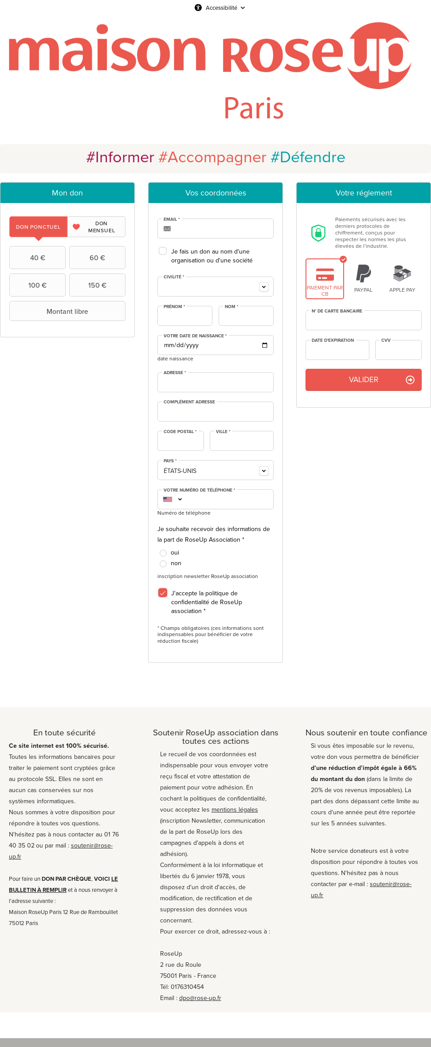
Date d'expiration (333, 340)
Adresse (175, 372)
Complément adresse (189, 402)
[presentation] (38, 227)
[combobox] (215, 287)
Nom (232, 306)
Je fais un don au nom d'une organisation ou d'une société (212, 256)
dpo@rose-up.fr (200, 998)
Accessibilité (221, 8)
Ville (223, 431)
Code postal (180, 431)
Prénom (174, 306)
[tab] (38, 226)
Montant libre (50, 311)
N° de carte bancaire (337, 311)
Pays (170, 461)
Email (172, 219)
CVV (386, 340)
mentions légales (235, 809)
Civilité (174, 277)
